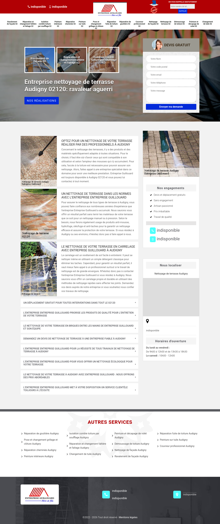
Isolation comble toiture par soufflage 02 (44, 24)
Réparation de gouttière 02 (125, 23)
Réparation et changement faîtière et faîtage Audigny (86, 445)
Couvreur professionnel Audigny (175, 446)
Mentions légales (128, 517)
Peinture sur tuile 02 (82, 24)
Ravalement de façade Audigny (130, 456)
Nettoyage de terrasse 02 (165, 23)
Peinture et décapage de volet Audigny (129, 435)
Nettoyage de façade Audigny (129, 450)
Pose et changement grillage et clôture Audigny (39, 441)
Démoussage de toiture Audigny (130, 443)
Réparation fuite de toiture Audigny (177, 433)
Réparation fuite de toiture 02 (112, 24)
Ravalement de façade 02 (12, 23)
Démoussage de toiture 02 (179, 23)
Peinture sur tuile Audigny (172, 439)
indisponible (37, 6)
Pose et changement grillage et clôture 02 (96, 25)
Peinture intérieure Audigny (37, 456)
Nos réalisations (41, 100)
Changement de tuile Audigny (84, 454)
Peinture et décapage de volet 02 (194, 24)
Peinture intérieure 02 (58, 24)
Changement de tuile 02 (207, 23)
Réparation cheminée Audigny (38, 450)
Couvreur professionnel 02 (139, 24)
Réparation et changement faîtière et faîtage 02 (28, 24)
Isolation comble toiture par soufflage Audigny (83, 435)
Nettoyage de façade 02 (153, 23)
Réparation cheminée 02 (70, 23)
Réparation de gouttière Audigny (40, 433)
